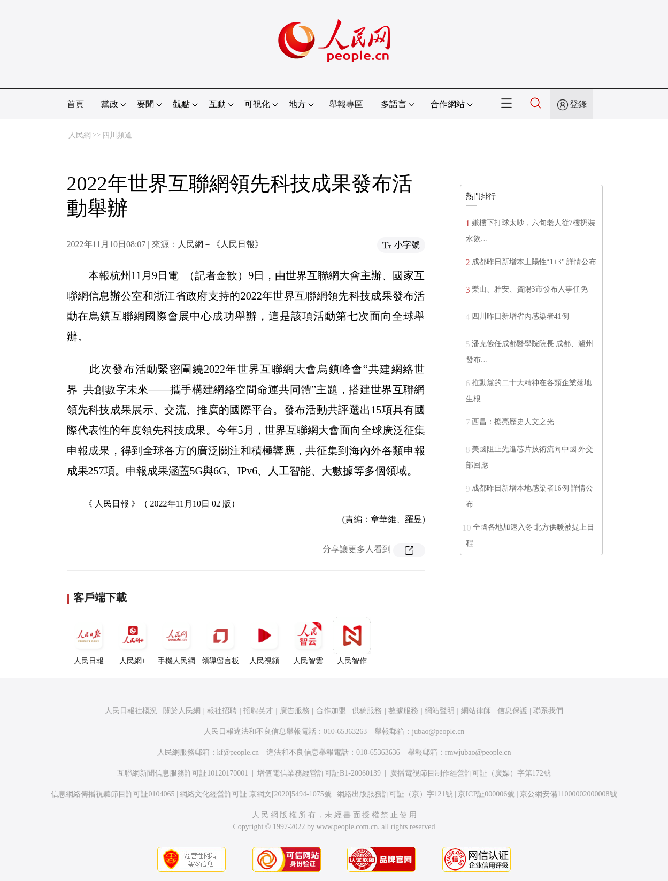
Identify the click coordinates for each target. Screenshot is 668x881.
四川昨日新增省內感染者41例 (520, 316)
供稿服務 (367, 711)
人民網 (79, 135)
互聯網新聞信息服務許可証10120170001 (182, 773)
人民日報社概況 (131, 711)
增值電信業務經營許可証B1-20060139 (319, 773)
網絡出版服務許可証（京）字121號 (395, 794)
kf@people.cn (238, 752)
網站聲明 (440, 711)
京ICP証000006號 (486, 794)
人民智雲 (308, 641)
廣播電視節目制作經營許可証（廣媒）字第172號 (470, 773)
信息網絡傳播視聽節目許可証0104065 (112, 794)
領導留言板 (220, 641)
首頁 (75, 104)
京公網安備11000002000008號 (568, 794)
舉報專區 (346, 104)
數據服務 (403, 711)
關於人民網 (182, 711)
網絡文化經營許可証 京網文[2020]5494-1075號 (256, 794)
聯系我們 (548, 711)
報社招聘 (222, 711)
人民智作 (352, 641)
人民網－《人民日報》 (220, 244)
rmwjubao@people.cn (478, 752)
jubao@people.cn (438, 731)
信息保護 (512, 711)
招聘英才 (258, 711)
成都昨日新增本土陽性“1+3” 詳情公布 (534, 262)
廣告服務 (295, 711)
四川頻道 (117, 135)
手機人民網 (176, 641)
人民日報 (89, 641)
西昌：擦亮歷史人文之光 (513, 422)
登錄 (578, 104)
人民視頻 (264, 641)
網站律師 (476, 711)
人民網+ (132, 641)
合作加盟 (331, 711)
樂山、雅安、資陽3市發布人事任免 (530, 289)
